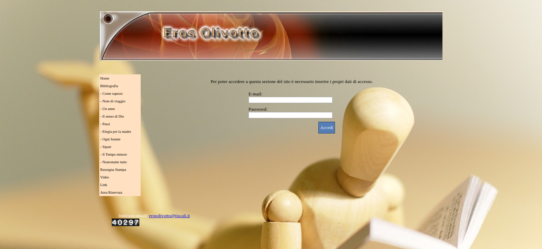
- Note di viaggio (112, 101)
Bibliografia (109, 86)
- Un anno (107, 109)
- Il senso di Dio (112, 116)
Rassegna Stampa (113, 170)
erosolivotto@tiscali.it (169, 215)
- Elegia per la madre (115, 131)
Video (104, 177)
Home (104, 78)
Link (103, 185)
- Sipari (105, 147)
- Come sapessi (111, 93)
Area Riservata (111, 192)
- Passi (105, 124)
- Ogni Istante (110, 139)
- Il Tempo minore (113, 154)
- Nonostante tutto (113, 162)
